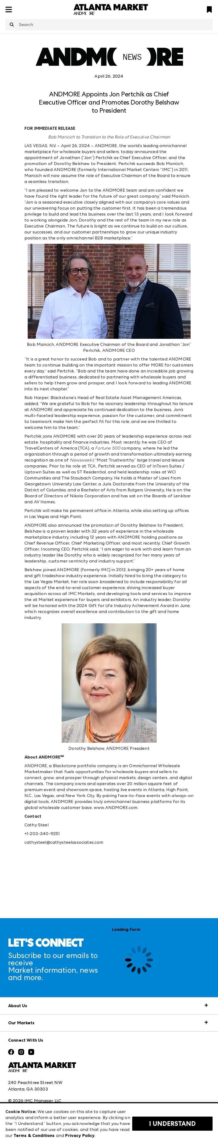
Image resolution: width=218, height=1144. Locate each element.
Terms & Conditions (34, 1135)
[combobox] (109, 24)
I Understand (172, 1124)
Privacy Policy (79, 1135)
